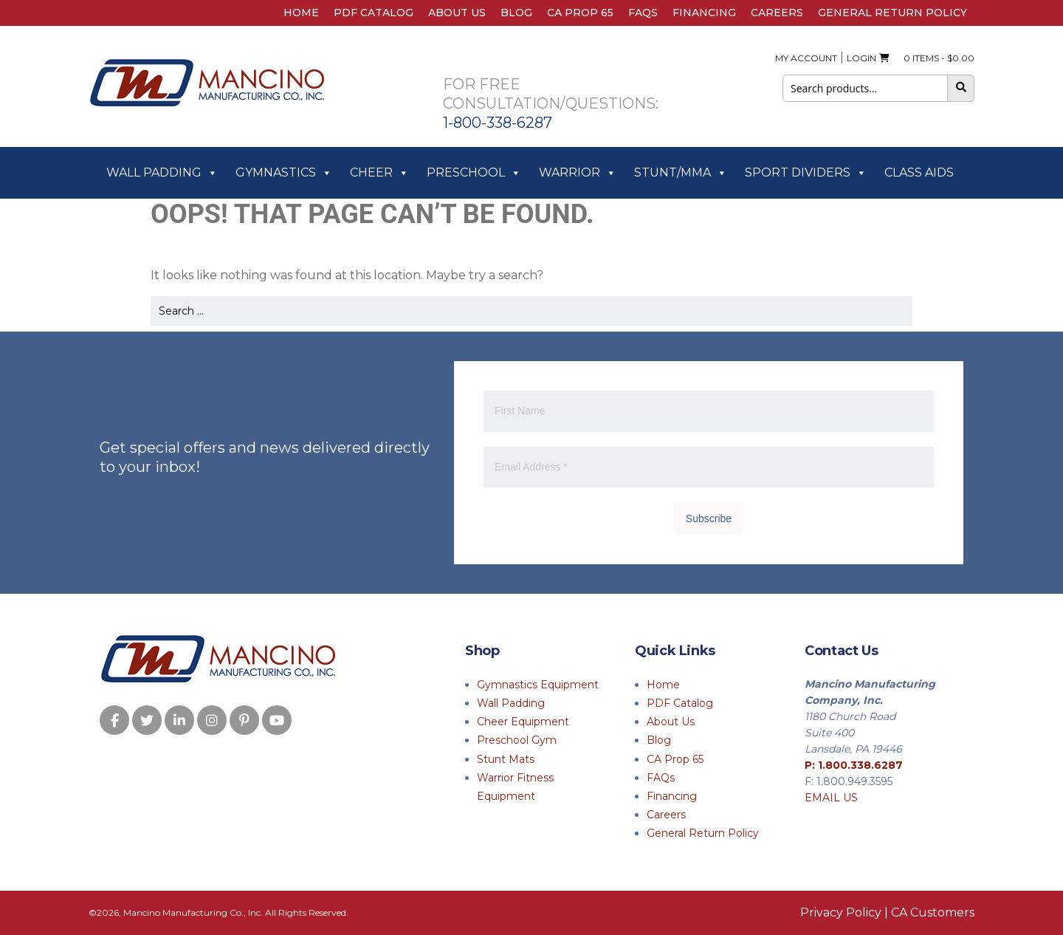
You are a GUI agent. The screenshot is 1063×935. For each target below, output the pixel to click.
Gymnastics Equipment (538, 684)
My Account (806, 58)
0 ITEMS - (926, 58)
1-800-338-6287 (497, 122)
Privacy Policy (840, 912)
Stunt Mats (505, 759)
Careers (777, 12)
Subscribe (709, 518)
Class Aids (919, 172)
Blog (516, 12)
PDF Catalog (373, 12)
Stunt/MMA (680, 173)
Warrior (577, 173)
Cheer (379, 173)
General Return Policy (892, 12)
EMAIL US (831, 797)
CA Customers (932, 912)
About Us (457, 12)
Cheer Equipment (523, 721)
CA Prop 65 (580, 12)
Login (861, 58)
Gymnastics (283, 173)
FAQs (643, 12)
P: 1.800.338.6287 (854, 765)
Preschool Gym (517, 740)
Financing (704, 12)
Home (301, 12)
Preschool (474, 173)
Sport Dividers (806, 173)
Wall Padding (162, 173)
